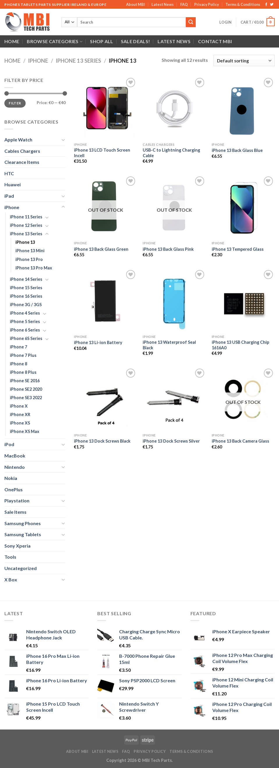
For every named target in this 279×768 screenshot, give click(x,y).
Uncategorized (20, 568)
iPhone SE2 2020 (26, 389)
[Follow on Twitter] (271, 5)
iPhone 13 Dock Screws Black (102, 441)
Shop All (101, 41)
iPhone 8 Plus (23, 372)
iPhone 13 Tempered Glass (238, 249)
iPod (9, 444)
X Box (10, 579)
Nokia (10, 478)
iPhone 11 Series (26, 216)
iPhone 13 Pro (29, 259)
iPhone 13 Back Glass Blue (237, 150)
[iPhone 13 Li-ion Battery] (105, 300)
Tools (10, 557)
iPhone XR (20, 414)
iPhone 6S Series (26, 338)
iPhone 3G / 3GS (26, 304)
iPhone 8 (18, 363)
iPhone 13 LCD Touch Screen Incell (102, 153)
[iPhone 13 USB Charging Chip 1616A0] (243, 300)
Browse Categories (54, 41)
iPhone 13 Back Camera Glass (240, 441)
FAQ (184, 4)
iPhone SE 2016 (25, 380)
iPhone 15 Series (26, 287)
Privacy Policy (206, 4)
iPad (9, 196)
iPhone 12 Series (26, 225)
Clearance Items (21, 162)
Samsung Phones (22, 523)
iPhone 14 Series (26, 279)
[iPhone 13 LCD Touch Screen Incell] (105, 108)
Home (11, 41)
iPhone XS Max (24, 431)
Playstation (16, 500)
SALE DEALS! (135, 41)
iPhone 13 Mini (30, 250)
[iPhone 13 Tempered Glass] (243, 206)
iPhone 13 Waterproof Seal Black (169, 345)
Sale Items (15, 512)
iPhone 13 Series (78, 60)
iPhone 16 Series (26, 296)
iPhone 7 (18, 346)
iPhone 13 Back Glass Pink (168, 249)
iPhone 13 (25, 242)
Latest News (162, 4)
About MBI (135, 4)
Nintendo (14, 467)
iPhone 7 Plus (23, 355)
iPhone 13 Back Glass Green (101, 249)
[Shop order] (244, 60)
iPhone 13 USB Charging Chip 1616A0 (240, 345)
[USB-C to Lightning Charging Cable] (174, 108)
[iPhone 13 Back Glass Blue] (243, 108)
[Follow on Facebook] (266, 5)
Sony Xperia (17, 545)
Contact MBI (215, 41)
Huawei (12, 184)
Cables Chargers (22, 151)
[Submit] (191, 22)
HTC (9, 173)
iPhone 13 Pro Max (33, 267)
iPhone (38, 60)
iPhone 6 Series (25, 329)
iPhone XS (20, 422)
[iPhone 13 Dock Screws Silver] (174, 398)
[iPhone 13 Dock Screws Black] (105, 398)
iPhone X (19, 406)
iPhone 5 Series (25, 321)
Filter (15, 103)
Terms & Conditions (242, 4)
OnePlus (13, 489)
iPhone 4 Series (25, 313)
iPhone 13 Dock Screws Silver (171, 441)
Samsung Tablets (22, 534)
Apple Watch (18, 139)
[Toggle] (63, 139)
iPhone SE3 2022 (26, 397)
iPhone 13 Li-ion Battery (98, 342)
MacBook (14, 455)
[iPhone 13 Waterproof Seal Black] (174, 300)
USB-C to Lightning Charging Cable (171, 153)
